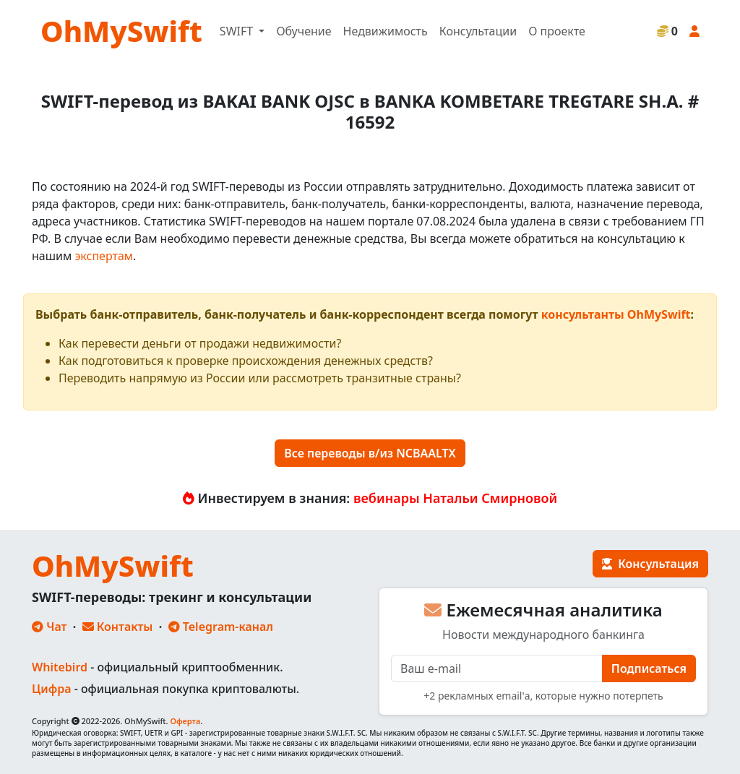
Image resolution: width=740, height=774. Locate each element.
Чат (49, 627)
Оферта (185, 720)
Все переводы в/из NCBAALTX (370, 453)
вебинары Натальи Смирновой (455, 498)
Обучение (303, 31)
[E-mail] (497, 668)
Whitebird (59, 667)
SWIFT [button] (238, 31)
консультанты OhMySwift (616, 314)
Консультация (650, 564)
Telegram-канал (220, 627)
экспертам (103, 256)
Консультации (478, 31)
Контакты (117, 627)
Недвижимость (385, 31)
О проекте (556, 31)
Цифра (51, 689)
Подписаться (649, 668)
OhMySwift (121, 31)
